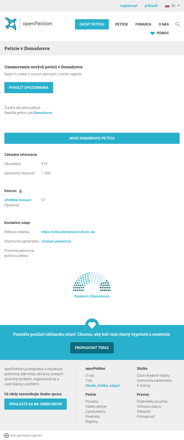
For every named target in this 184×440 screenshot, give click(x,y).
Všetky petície (96, 406)
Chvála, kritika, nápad (102, 385)
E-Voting (143, 385)
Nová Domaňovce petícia (92, 138)
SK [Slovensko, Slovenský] (170, 6)
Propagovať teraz (92, 348)
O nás (164, 24)
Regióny (91, 421)
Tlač (88, 380)
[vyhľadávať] (177, 23)
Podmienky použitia (152, 401)
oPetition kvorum (17, 200)
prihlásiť (151, 6)
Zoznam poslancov (56, 241)
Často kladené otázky (153, 375)
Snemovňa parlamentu (154, 380)
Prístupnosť (146, 416)
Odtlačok (144, 411)
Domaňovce (43, 113)
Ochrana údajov (149, 406)
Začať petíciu (91, 24)
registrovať (128, 6)
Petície (122, 24)
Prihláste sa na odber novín (35, 404)
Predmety (92, 416)
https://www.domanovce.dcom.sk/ (68, 232)
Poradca (143, 24)
